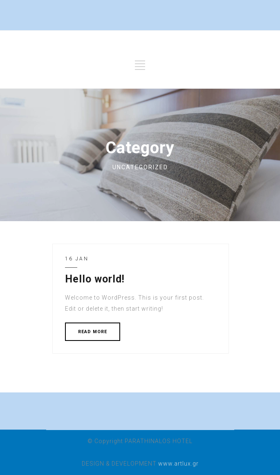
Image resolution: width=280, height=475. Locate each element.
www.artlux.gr (178, 463)
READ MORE (92, 331)
